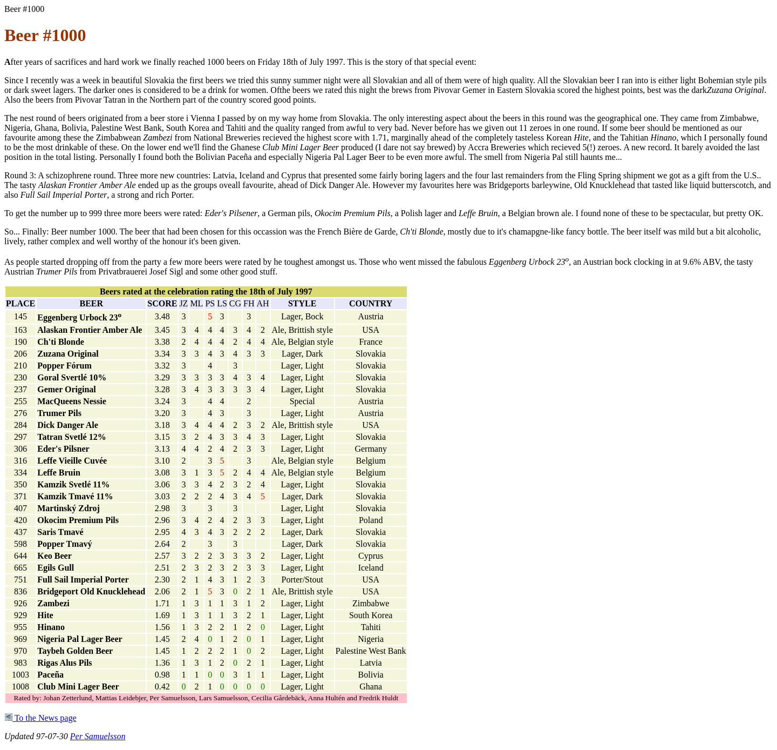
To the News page (40, 717)
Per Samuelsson (98, 736)
